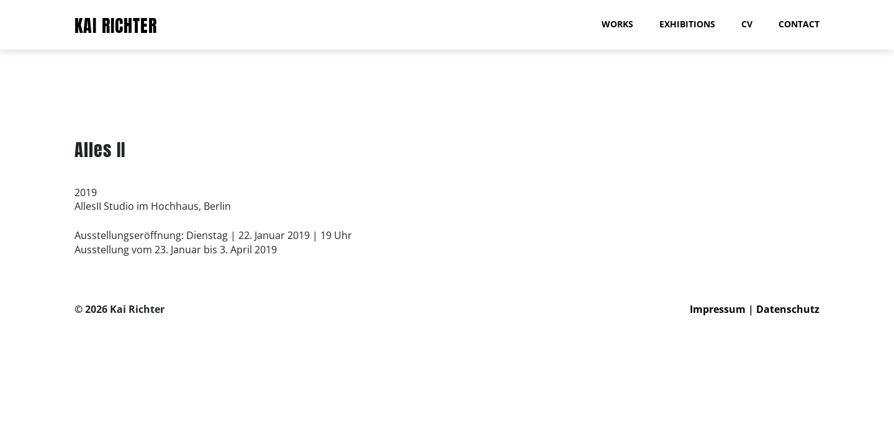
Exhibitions (687, 24)
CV (746, 24)
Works (617, 24)
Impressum (718, 309)
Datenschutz (788, 309)
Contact (799, 24)
